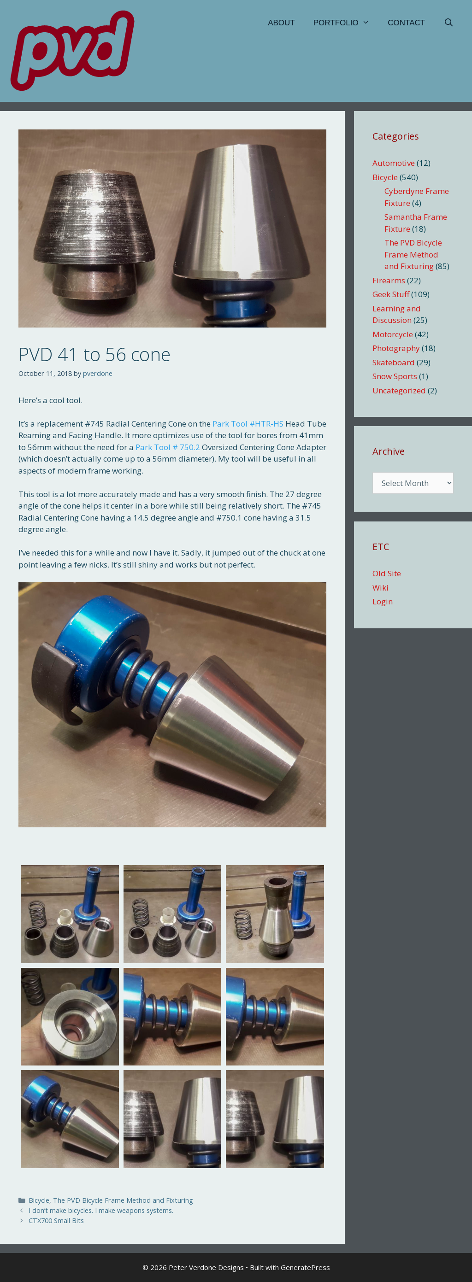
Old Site (386, 573)
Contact (406, 22)
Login (382, 601)
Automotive (393, 163)
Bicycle (39, 1200)
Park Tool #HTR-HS (247, 423)
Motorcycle (392, 334)
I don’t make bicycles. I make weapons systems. (101, 1210)
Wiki (380, 587)
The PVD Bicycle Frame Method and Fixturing (123, 1200)
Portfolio (346, 23)
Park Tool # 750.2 (168, 447)
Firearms (388, 280)
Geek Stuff (390, 294)
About (281, 22)
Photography (396, 348)
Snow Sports (394, 376)
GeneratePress (305, 1267)
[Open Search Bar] (448, 23)
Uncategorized (399, 390)
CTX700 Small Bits (56, 1220)
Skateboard (393, 362)
